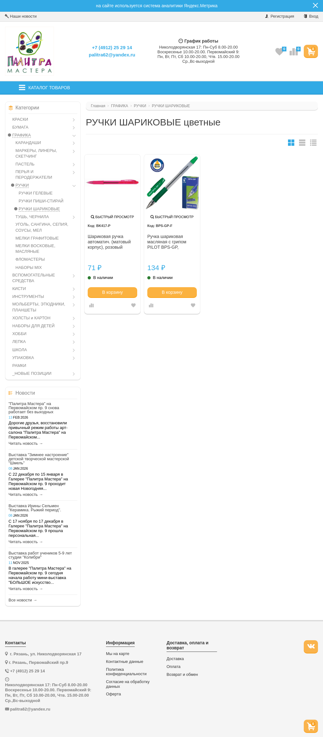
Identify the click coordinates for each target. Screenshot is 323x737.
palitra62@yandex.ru (112, 54)
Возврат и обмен (182, 674)
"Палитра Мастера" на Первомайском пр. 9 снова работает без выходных (34, 408)
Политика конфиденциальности (126, 671)
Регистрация (279, 16)
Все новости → (23, 600)
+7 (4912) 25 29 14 (112, 47)
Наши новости (21, 16)
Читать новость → (26, 443)
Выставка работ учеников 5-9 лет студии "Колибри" (40, 555)
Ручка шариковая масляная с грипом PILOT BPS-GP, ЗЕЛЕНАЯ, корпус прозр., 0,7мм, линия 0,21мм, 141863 (168, 242)
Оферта (113, 694)
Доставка (175, 659)
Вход (310, 16)
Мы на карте (117, 654)
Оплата (173, 666)
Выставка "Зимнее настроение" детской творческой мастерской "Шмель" (39, 459)
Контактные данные (124, 661)
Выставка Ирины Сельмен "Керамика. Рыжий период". (35, 508)
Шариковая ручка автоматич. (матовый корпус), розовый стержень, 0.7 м (109, 242)
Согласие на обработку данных (128, 684)
